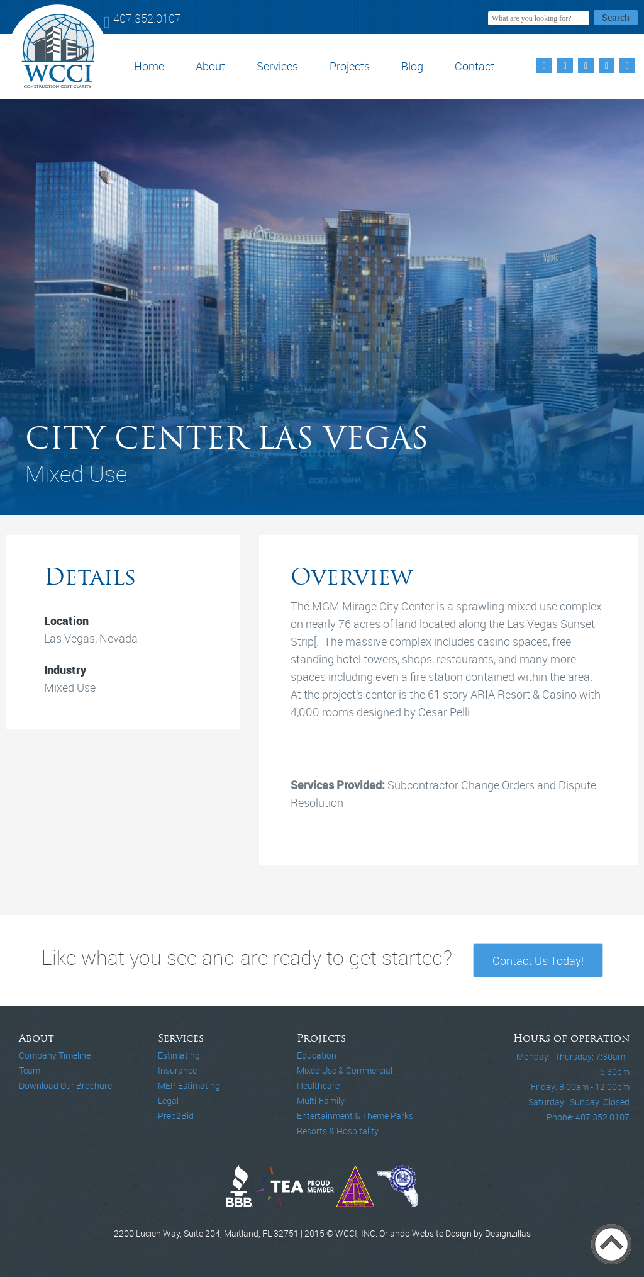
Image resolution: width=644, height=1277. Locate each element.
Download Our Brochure (65, 1085)
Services (277, 66)
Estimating (179, 1055)
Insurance (177, 1070)
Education (316, 1055)
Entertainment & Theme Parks (355, 1116)
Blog (412, 66)
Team (29, 1070)
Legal (168, 1100)
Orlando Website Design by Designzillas (455, 1233)
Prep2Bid (176, 1116)
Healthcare (318, 1085)
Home (149, 66)
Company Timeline (55, 1055)
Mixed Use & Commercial (344, 1070)
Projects (350, 66)
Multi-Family (321, 1100)
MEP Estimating (189, 1085)
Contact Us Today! (538, 960)
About (210, 66)
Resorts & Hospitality (338, 1131)
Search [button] (616, 17)
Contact (474, 66)
